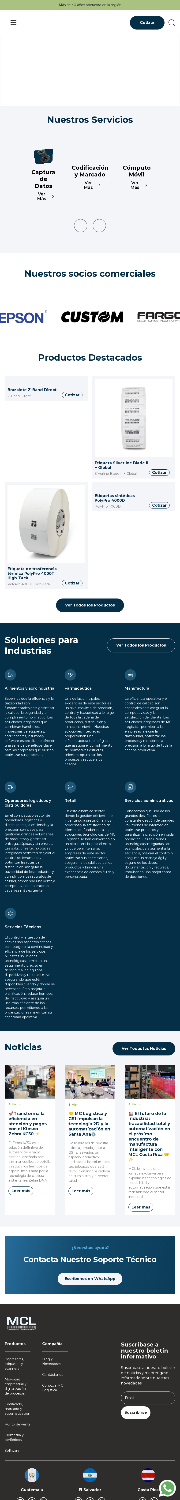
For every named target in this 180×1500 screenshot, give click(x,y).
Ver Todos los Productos (90, 605)
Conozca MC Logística (52, 1387)
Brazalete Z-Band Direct (32, 390)
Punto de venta (17, 1424)
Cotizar (147, 22)
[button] (13, 23)
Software (12, 1450)
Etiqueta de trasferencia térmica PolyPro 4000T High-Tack (32, 573)
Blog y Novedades (51, 1361)
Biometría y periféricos (14, 1437)
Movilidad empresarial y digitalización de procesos (15, 1386)
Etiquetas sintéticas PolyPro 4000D (115, 498)
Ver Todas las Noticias (144, 1048)
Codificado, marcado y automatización (17, 1409)
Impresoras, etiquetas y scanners (14, 1364)
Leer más (20, 1191)
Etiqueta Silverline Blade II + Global (121, 465)
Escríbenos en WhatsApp (90, 1278)
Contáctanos (52, 1375)
